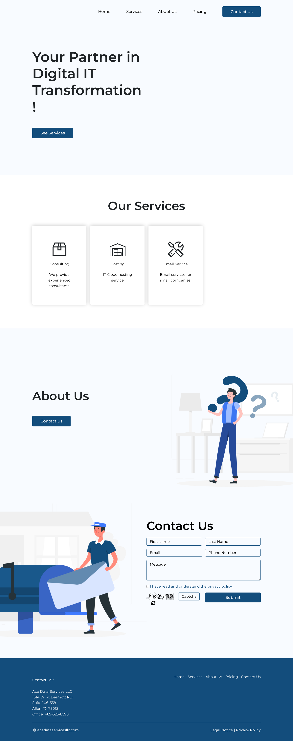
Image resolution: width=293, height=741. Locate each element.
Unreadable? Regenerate (153, 602)
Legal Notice (221, 730)
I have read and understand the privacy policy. (191, 586)
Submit (233, 597)
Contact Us (242, 11)
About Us (167, 11)
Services (134, 11)
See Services (52, 133)
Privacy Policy (248, 730)
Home (104, 11)
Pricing (199, 11)
